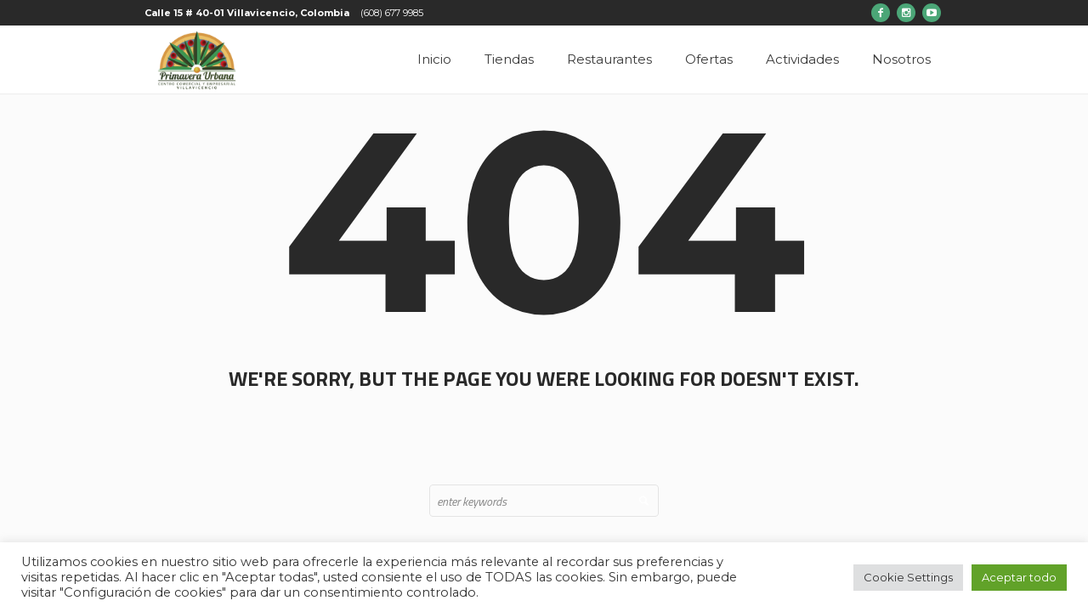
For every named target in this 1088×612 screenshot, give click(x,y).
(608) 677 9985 (391, 13)
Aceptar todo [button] (1019, 577)
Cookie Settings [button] (908, 577)
